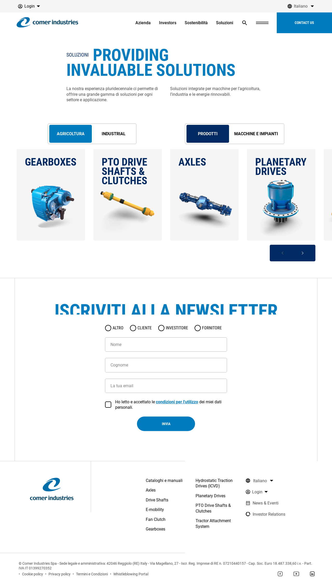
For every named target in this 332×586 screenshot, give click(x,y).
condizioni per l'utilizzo (177, 401)
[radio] (108, 328)
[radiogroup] (166, 328)
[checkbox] (108, 404)
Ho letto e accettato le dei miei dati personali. (168, 404)
